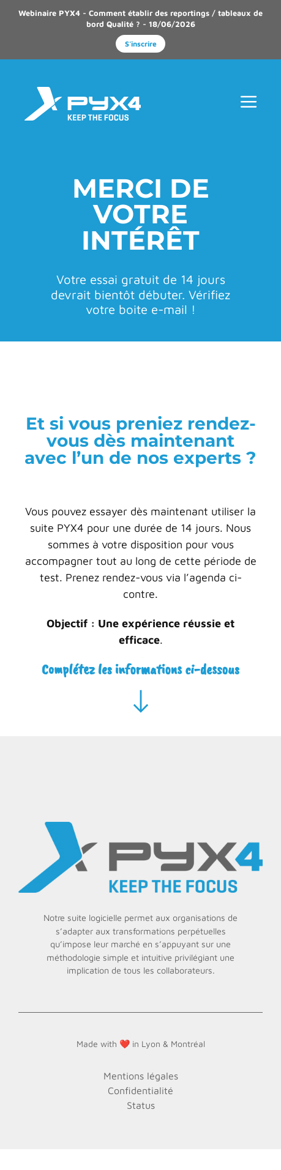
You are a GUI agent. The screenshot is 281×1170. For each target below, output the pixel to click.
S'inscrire (141, 43)
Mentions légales (140, 1075)
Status (141, 1105)
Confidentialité (140, 1090)
